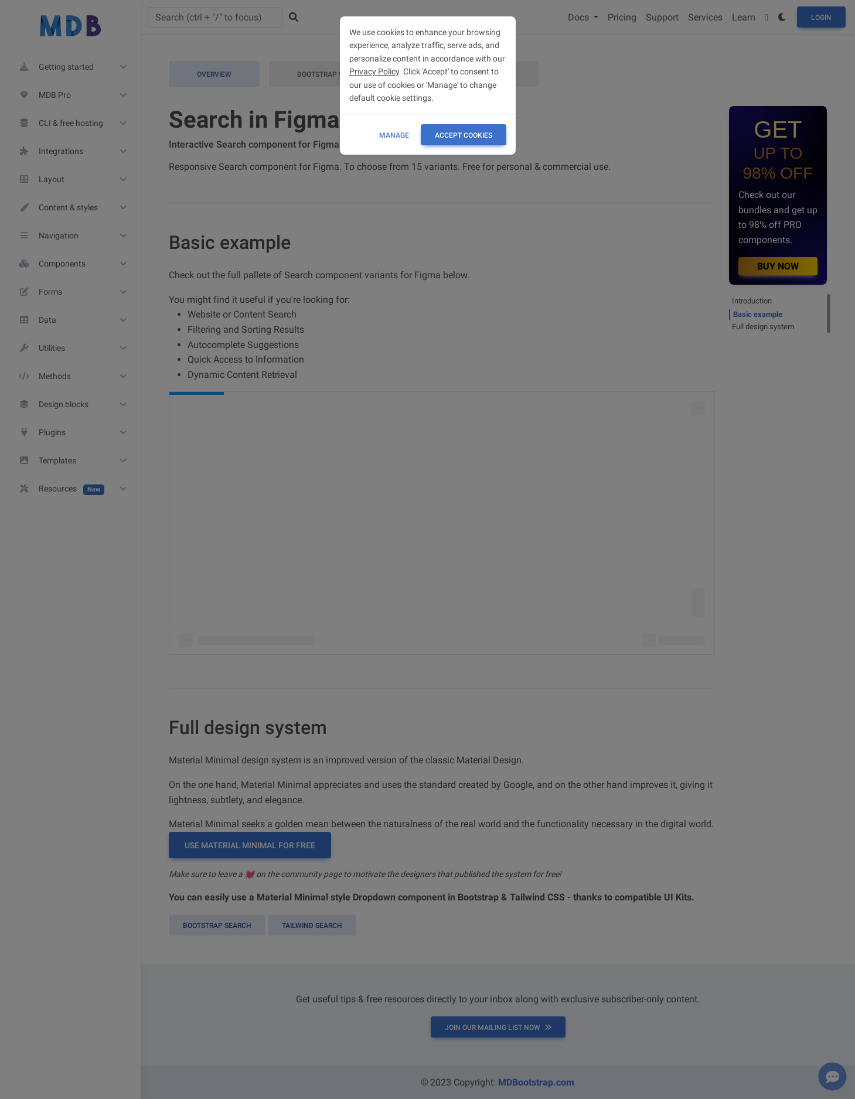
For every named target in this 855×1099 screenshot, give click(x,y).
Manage (394, 135)
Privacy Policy (374, 71)
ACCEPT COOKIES (463, 135)
